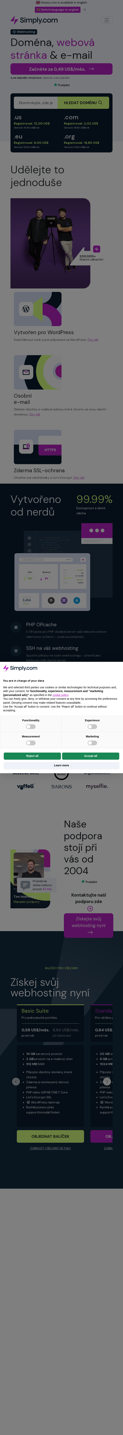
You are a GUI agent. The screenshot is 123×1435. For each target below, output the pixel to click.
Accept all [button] (90, 755)
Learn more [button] (61, 765)
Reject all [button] (32, 755)
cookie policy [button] (60, 695)
